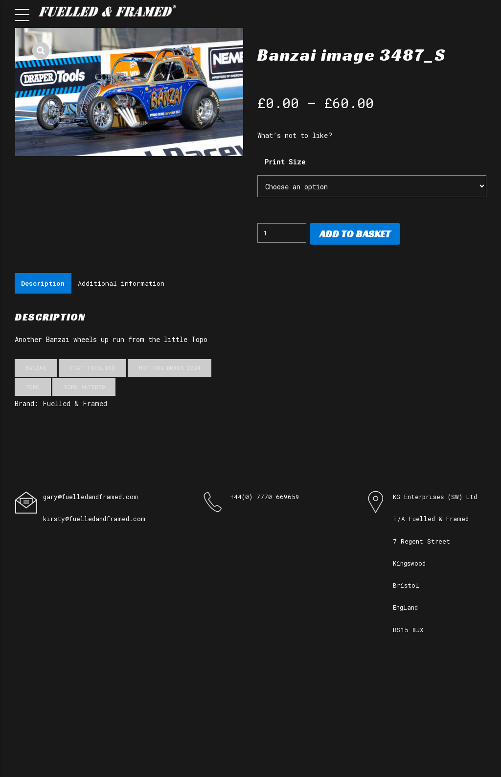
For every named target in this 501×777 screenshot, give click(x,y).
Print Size (285, 161)
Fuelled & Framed (75, 404)
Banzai (35, 368)
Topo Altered (84, 387)
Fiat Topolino (92, 368)
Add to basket (354, 234)
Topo (32, 387)
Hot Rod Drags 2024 (170, 368)
